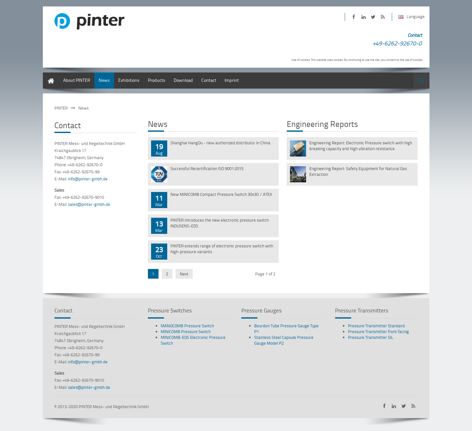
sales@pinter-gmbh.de (89, 204)
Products (156, 80)
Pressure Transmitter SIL (370, 337)
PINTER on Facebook (354, 17)
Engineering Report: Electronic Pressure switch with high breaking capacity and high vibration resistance (360, 145)
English (50, 75)
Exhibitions (129, 80)
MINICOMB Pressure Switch (186, 331)
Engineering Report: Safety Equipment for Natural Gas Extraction (358, 171)
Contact (208, 80)
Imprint (232, 80)
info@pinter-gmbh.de (88, 179)
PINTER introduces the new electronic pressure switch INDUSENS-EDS (219, 223)
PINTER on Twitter (373, 17)
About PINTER (76, 80)
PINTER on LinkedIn (364, 17)
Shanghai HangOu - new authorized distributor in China (220, 143)
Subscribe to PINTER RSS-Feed (383, 17)
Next (184, 274)
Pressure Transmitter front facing (378, 331)
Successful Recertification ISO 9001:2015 (207, 168)
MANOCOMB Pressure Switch (187, 326)
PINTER (61, 108)
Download (183, 80)
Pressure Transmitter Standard (376, 326)
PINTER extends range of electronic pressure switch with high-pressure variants (221, 248)
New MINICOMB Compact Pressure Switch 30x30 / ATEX (221, 194)
